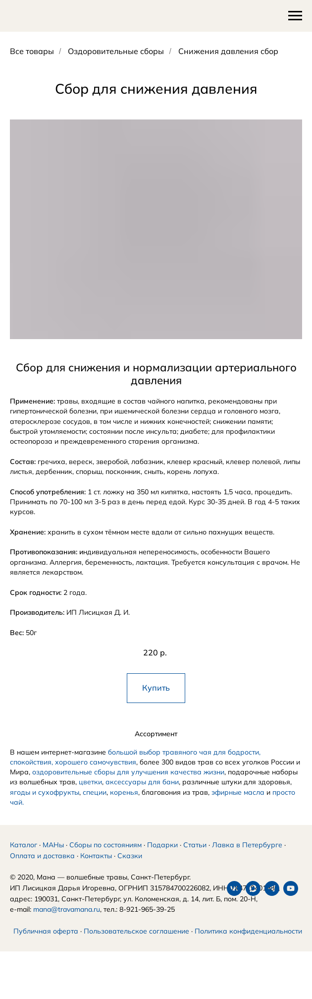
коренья (124, 792)
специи (94, 792)
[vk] (17, 962)
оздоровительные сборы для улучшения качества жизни (128, 771)
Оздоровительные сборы (116, 51)
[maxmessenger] (36, 962)
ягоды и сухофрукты (44, 792)
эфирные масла (237, 792)
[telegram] (55, 962)
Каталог (23, 856)
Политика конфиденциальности (248, 943)
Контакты (96, 867)
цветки (90, 781)
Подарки (162, 856)
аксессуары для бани (142, 781)
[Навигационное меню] (295, 16)
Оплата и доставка (42, 867)
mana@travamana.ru (66, 921)
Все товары (32, 51)
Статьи (195, 856)
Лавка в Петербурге (247, 856)
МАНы (53, 856)
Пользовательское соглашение (136, 943)
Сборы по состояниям (105, 856)
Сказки (129, 867)
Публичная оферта (45, 943)
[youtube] (73, 962)
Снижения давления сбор (228, 51)
